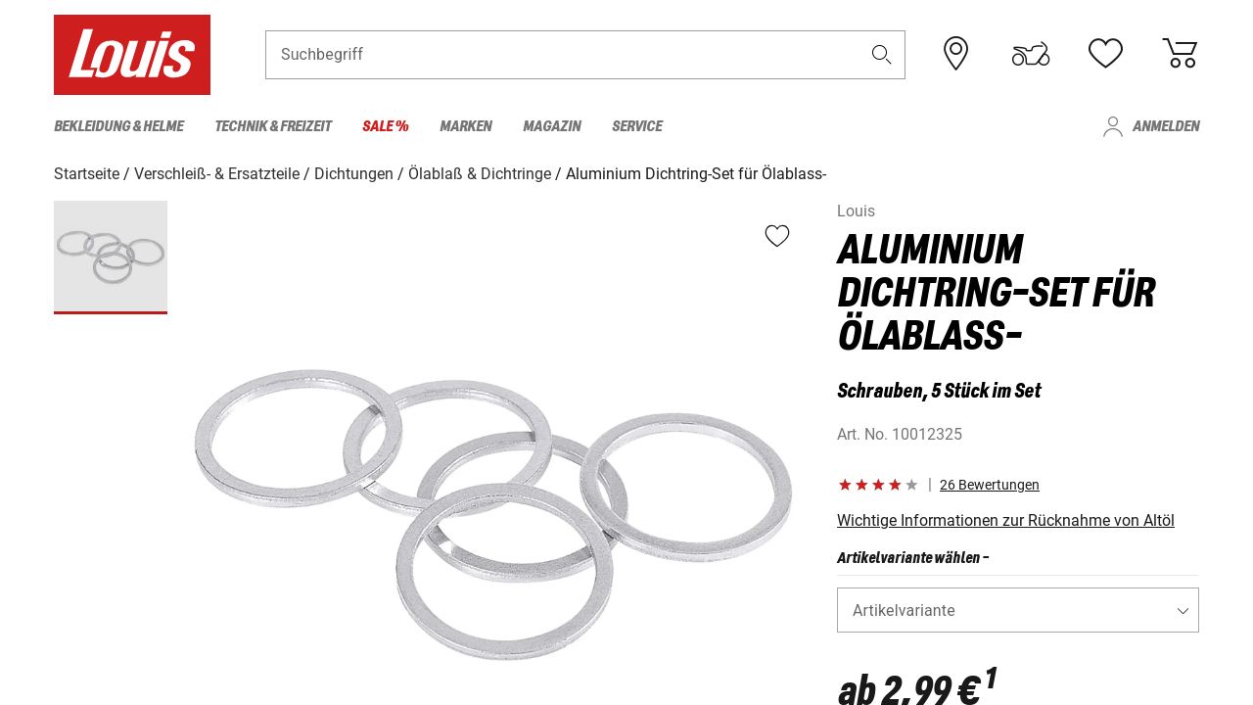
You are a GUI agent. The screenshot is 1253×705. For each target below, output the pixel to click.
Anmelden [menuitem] (1166, 126)
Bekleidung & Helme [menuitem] (118, 126)
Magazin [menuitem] (551, 126)
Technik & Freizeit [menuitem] (272, 126)
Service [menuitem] (637, 126)
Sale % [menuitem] (385, 126)
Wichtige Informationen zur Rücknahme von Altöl (1006, 519)
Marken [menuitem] (465, 126)
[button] (882, 55)
